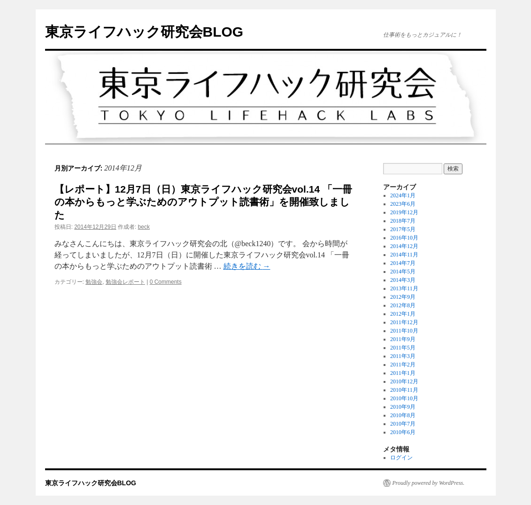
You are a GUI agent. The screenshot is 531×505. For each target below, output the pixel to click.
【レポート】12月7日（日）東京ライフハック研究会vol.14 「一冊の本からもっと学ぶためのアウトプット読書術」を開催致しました (203, 202)
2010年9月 (403, 407)
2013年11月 (404, 288)
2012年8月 (403, 305)
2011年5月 (403, 347)
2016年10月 (404, 237)
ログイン (401, 457)
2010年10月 (404, 398)
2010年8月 (403, 415)
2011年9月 (403, 339)
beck (144, 227)
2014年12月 (404, 246)
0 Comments (166, 282)
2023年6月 (403, 204)
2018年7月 (403, 221)
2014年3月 (403, 280)
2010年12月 (404, 381)
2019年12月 (404, 212)
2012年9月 (403, 297)
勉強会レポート (125, 282)
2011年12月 (404, 322)
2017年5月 (403, 229)
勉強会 (93, 282)
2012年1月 (403, 314)
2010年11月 (404, 390)
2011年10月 (404, 330)
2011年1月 (403, 373)
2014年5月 (403, 271)
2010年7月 (403, 423)
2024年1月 (403, 195)
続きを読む (246, 266)
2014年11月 (404, 254)
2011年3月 (403, 356)
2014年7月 (403, 263)
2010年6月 (403, 432)
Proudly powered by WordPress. (428, 483)
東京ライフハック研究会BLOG (144, 31)
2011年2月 (403, 364)
